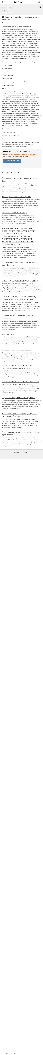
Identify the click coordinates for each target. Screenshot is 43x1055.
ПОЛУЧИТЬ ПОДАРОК (12, 160)
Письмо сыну (8, 334)
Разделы (24, 452)
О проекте (17, 452)
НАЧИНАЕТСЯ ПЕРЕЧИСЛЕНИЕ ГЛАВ (20, 366)
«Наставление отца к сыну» (14, 212)
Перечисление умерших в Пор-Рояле (18, 397)
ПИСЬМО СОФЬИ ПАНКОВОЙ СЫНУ (20, 281)
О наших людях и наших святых (16, 350)
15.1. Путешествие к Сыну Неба (16, 197)
